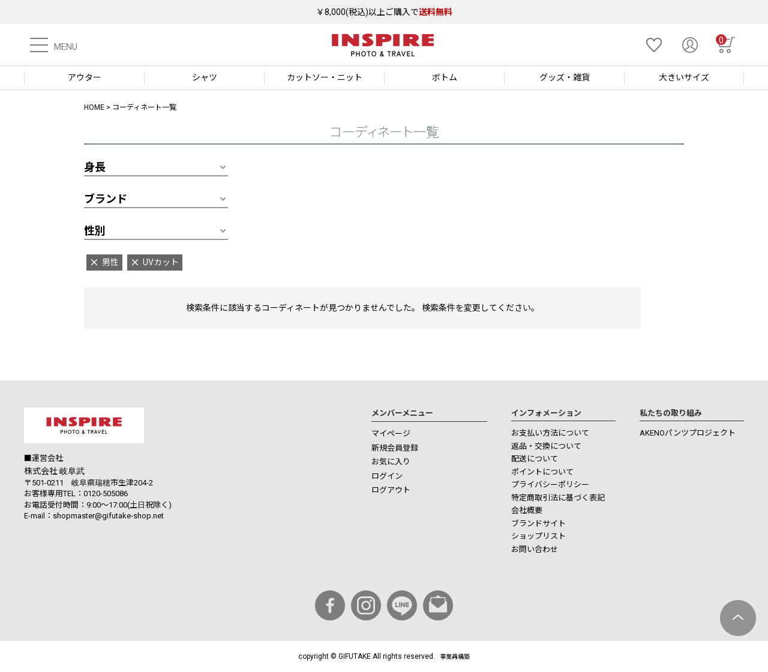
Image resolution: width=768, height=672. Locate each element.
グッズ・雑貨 (564, 77)
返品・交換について (546, 446)
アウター (84, 77)
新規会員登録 (394, 447)
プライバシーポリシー (550, 484)
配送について (534, 458)
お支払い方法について (550, 432)
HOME (94, 107)
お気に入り (390, 461)
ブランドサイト (538, 523)
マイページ (390, 433)
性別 (95, 230)
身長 (95, 167)
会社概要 (526, 510)
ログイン (387, 476)
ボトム (444, 77)
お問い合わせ (534, 549)
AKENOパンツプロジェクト (688, 432)
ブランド (105, 199)
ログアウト (390, 489)
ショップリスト (538, 536)
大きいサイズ (684, 77)
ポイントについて (542, 471)
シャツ (204, 77)
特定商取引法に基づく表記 (558, 497)
